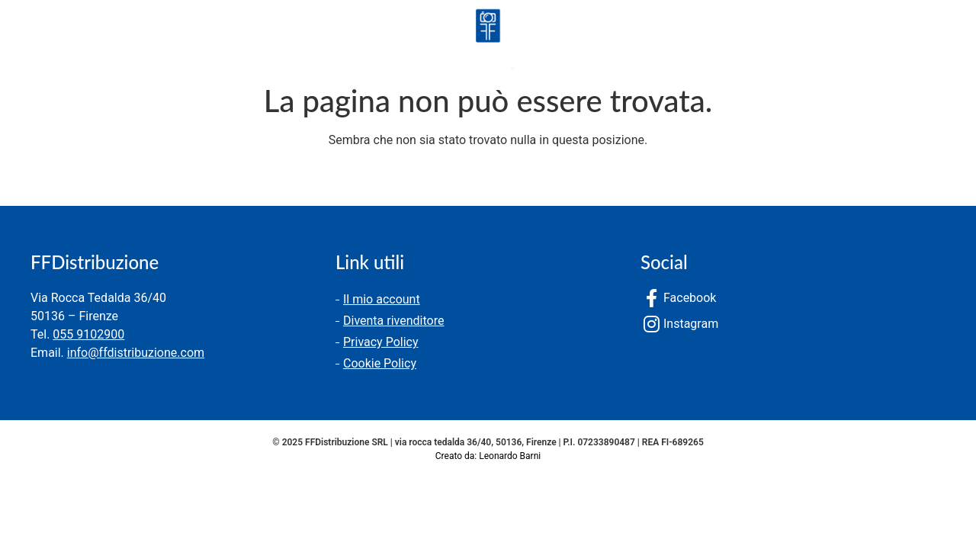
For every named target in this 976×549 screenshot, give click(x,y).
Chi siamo (138, 41)
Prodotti (44, 41)
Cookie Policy (379, 363)
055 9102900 (88, 334)
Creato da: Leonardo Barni (488, 456)
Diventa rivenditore (393, 320)
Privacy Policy (381, 342)
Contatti (230, 41)
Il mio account (381, 299)
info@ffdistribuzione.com (135, 352)
